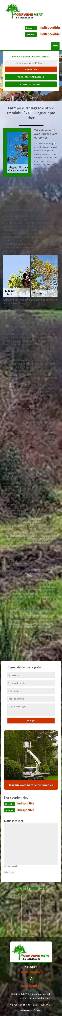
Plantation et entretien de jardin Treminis (10, 919)
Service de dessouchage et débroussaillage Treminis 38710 (29, 930)
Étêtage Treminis (30, 896)
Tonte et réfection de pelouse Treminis (30, 916)
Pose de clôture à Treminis (30, 904)
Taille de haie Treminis (9, 898)
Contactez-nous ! (31, 84)
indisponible (50, 27)
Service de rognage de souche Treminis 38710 (49, 902)
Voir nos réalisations (30, 77)
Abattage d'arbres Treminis (11, 908)
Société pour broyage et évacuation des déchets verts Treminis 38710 (49, 920)
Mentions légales (31, 1010)
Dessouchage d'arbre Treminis (11, 930)
